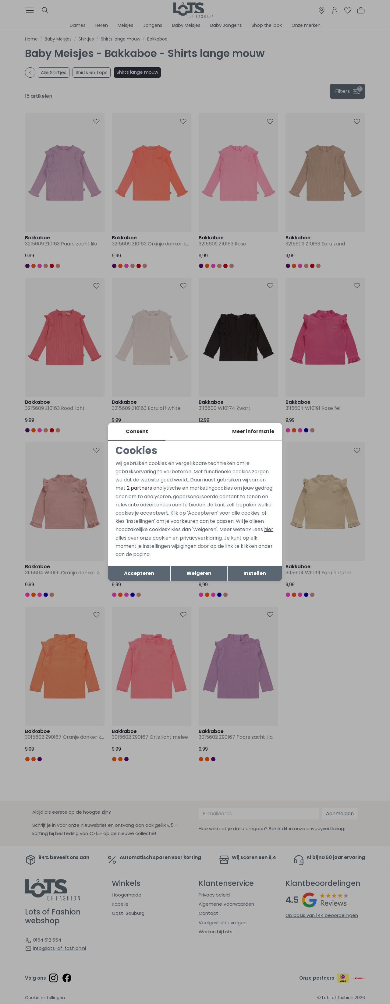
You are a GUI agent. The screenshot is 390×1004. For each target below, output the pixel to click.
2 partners (139, 487)
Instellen (254, 573)
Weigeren (198, 573)
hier (268, 529)
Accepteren (139, 573)
